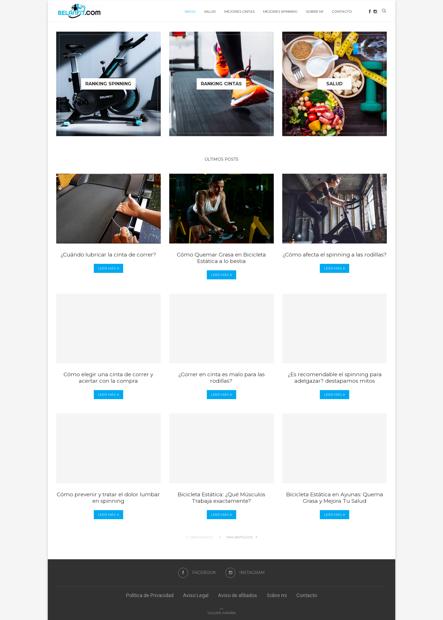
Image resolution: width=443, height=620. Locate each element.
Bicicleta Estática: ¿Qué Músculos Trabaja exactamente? (221, 497)
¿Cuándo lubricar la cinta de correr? (108, 254)
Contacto (342, 11)
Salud (210, 11)
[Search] (384, 11)
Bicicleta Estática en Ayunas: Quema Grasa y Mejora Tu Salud (334, 497)
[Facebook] (370, 11)
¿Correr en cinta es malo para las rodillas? (221, 377)
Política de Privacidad (149, 595)
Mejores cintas (239, 11)
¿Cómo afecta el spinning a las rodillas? (335, 254)
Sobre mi (314, 11)
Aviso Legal (196, 595)
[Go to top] (221, 612)
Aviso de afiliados (237, 595)
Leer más (108, 268)
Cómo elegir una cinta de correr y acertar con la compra (108, 377)
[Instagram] (375, 11)
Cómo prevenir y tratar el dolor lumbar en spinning (108, 497)
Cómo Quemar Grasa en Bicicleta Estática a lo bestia (221, 257)
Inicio (190, 11)
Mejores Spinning (280, 11)
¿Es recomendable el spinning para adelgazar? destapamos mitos (335, 377)
